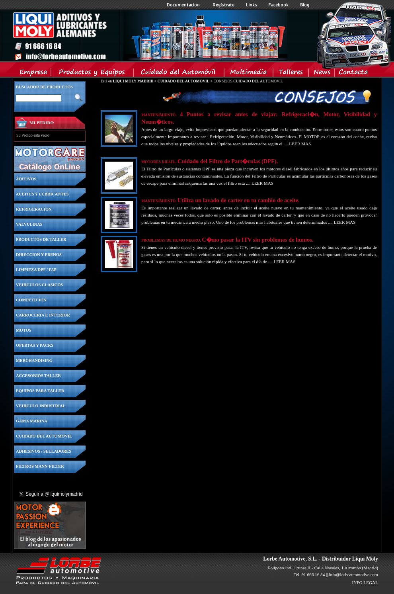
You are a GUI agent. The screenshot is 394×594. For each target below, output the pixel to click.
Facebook (279, 5)
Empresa (33, 73)
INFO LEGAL (365, 582)
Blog (304, 5)
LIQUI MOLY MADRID (133, 81)
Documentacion (184, 5)
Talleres (291, 73)
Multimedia (248, 73)
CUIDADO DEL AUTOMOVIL (183, 81)
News (322, 73)
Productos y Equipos (92, 73)
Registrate (223, 5)
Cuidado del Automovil (179, 73)
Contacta (353, 73)
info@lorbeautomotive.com (353, 574)
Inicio (149, 35)
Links (251, 5)
